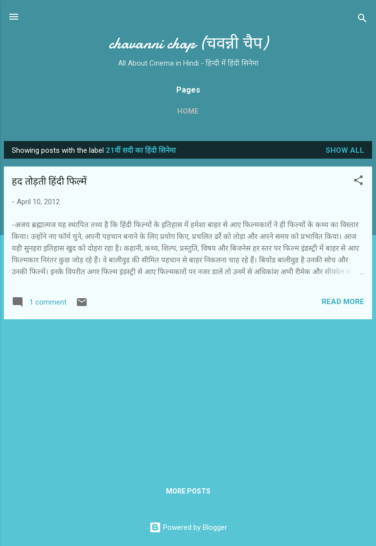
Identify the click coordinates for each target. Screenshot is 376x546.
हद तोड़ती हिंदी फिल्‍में (49, 181)
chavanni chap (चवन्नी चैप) (188, 43)
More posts (188, 491)
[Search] (362, 20)
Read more (343, 301)
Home (188, 111)
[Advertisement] (188, 395)
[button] (358, 182)
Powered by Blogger (188, 527)
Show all (345, 150)
